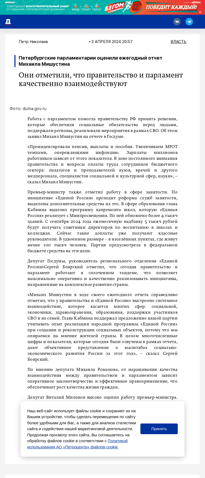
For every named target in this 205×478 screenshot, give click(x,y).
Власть (178, 41)
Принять (159, 428)
